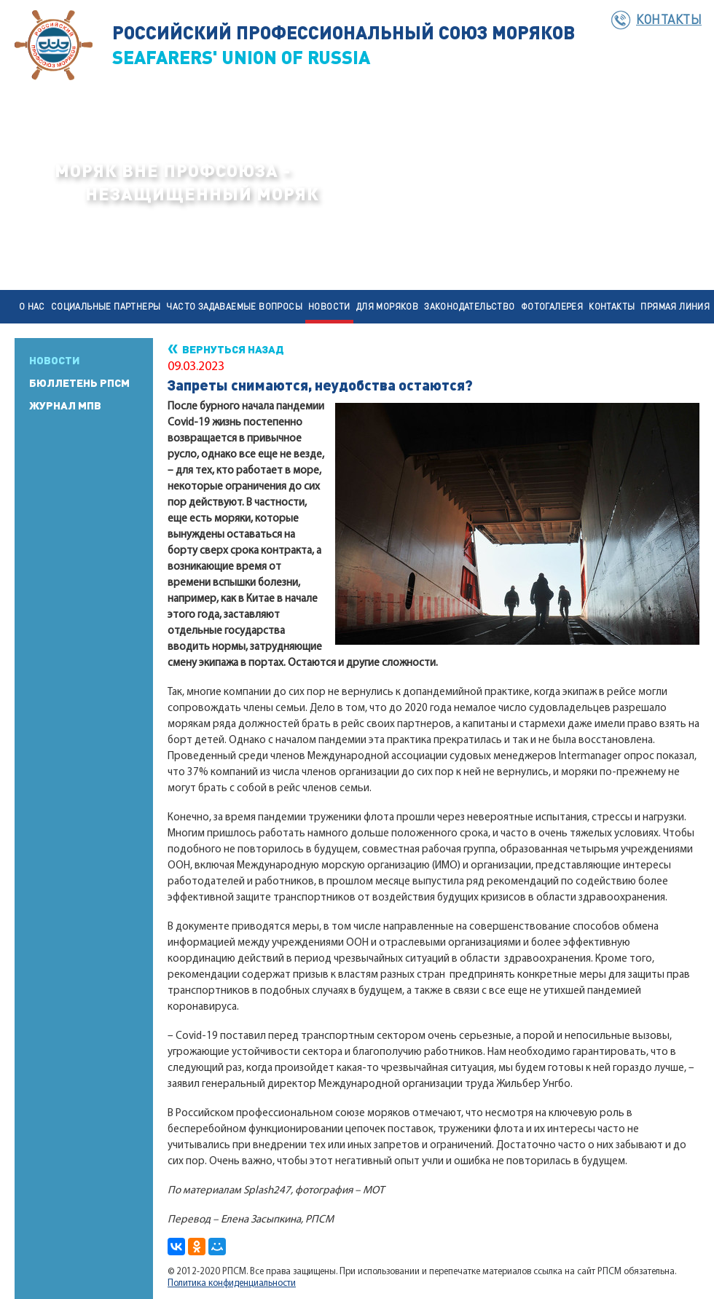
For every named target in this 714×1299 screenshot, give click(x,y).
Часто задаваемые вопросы (234, 306)
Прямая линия (675, 306)
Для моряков (387, 306)
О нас (32, 306)
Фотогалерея (552, 306)
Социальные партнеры (106, 306)
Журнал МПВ (65, 405)
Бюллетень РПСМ (79, 382)
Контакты (669, 19)
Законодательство (469, 306)
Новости (329, 306)
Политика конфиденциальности (232, 1283)
